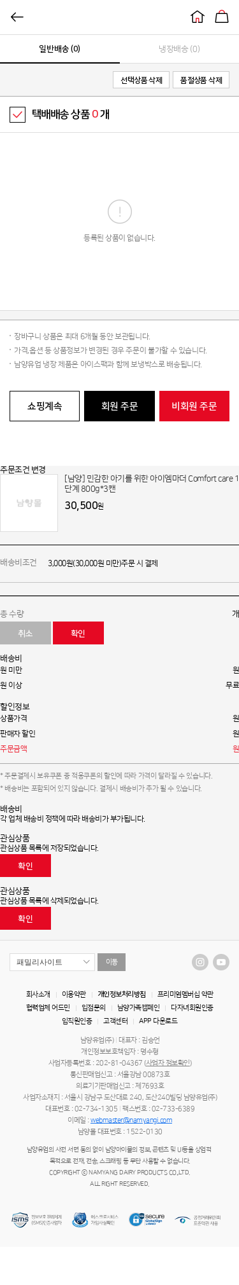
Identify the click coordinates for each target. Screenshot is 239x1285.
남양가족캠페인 (138, 1008)
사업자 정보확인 (168, 1063)
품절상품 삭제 (201, 80)
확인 (78, 633)
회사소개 (38, 994)
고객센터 (115, 1021)
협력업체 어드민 (48, 1008)
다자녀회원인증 (192, 1008)
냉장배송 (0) (179, 48)
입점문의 (94, 1008)
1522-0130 (144, 1132)
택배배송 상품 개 (70, 114)
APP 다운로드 (158, 1021)
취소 (25, 633)
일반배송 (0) (59, 48)
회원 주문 (119, 406)
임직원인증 (77, 1021)
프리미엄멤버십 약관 (185, 994)
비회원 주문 (194, 406)
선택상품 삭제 (141, 80)
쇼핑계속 (44, 406)
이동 (112, 962)
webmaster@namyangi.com (131, 1120)
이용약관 (74, 994)
